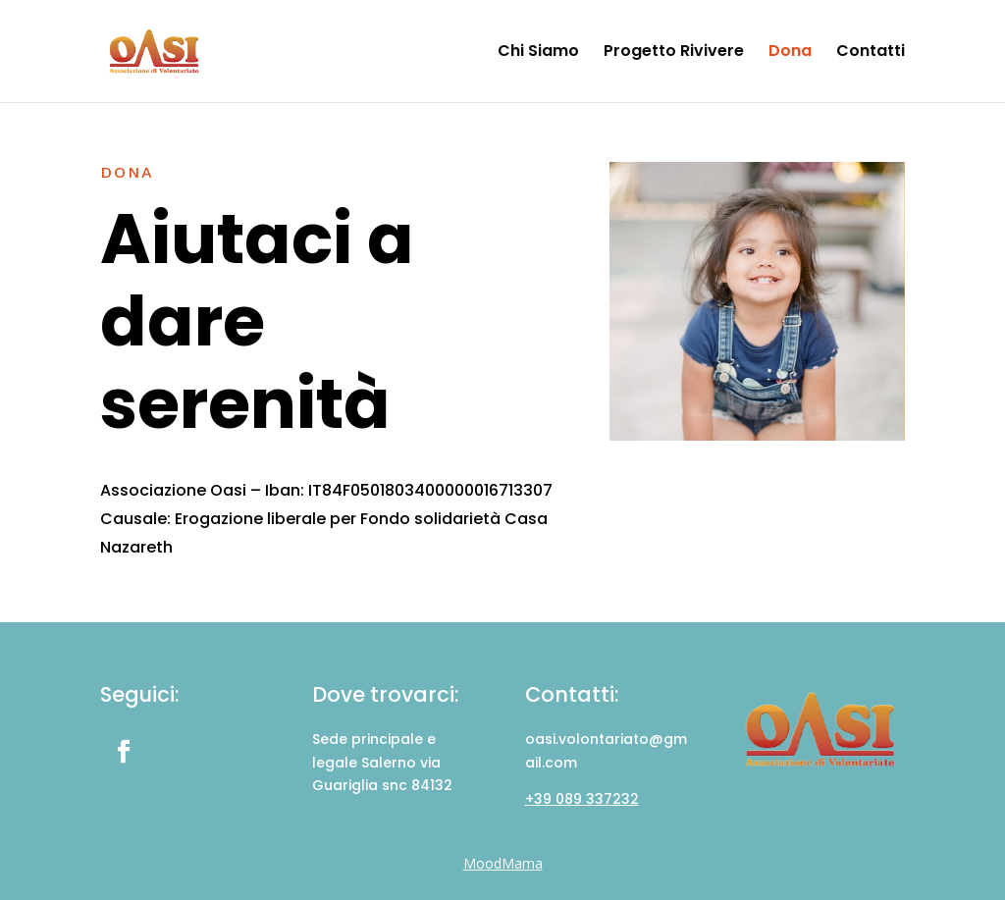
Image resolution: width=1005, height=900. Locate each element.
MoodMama (503, 863)
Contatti (870, 53)
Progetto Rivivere (674, 53)
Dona (790, 53)
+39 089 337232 (582, 799)
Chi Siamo (538, 53)
